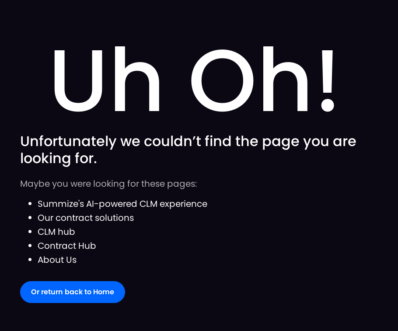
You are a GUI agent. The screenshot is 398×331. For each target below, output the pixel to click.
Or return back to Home (72, 292)
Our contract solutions (86, 218)
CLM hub (56, 232)
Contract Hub (67, 246)
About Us (57, 260)
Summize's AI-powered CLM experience (122, 204)
